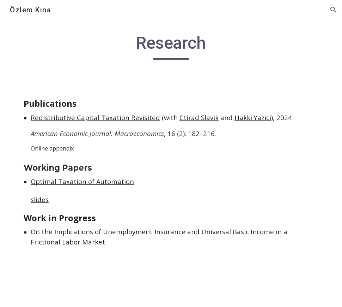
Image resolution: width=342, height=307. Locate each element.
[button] (333, 9)
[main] (171, 46)
